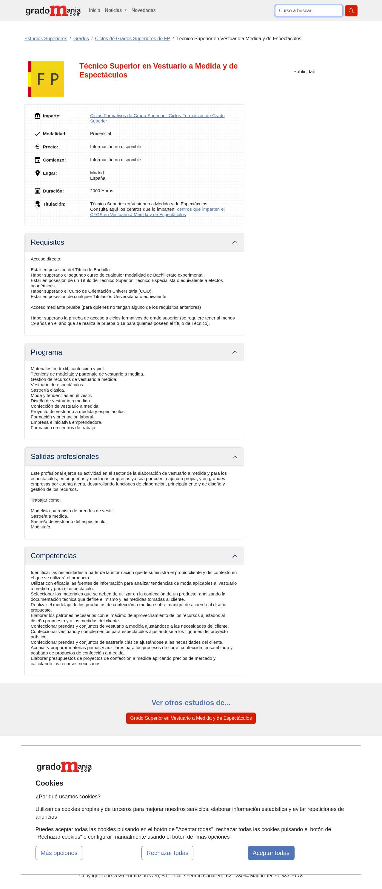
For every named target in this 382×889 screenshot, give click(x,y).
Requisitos (47, 242)
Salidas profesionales (65, 456)
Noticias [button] (114, 10)
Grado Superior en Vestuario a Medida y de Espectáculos (191, 718)
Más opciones (59, 853)
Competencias (53, 556)
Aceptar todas (271, 853)
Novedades (144, 10)
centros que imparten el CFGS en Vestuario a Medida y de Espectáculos (157, 212)
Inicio (94, 10)
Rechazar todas (167, 853)
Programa (46, 352)
